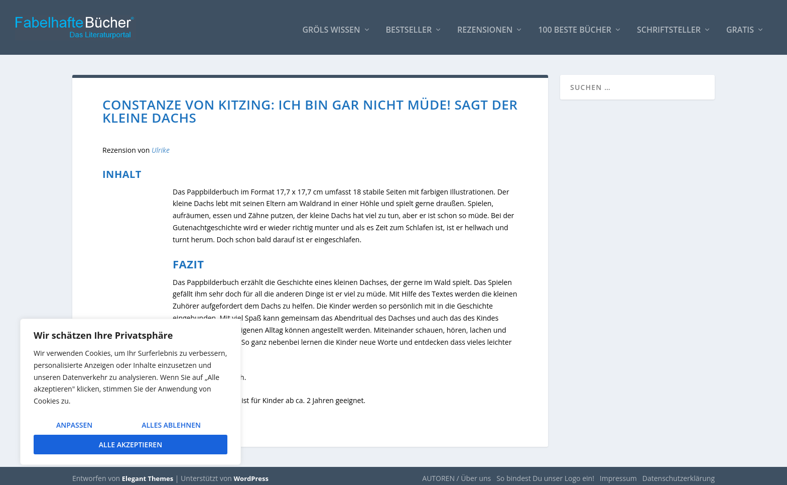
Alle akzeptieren (130, 444)
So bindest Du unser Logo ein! (545, 473)
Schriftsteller (669, 26)
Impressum (618, 473)
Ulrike (161, 145)
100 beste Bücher (574, 26)
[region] (130, 392)
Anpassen (74, 425)
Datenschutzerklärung (678, 473)
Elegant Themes (147, 473)
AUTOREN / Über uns (456, 473)
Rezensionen (484, 26)
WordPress (251, 473)
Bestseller (409, 26)
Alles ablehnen (171, 425)
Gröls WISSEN (331, 26)
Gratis (740, 26)
